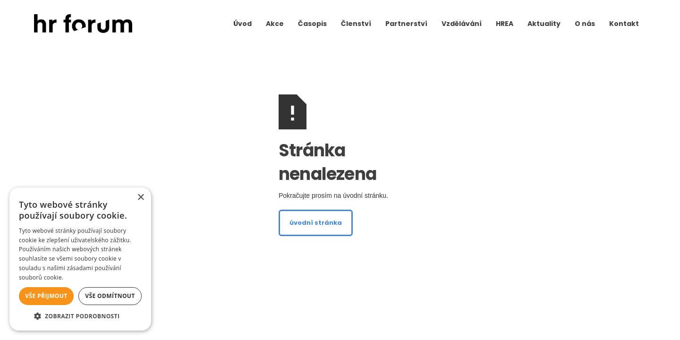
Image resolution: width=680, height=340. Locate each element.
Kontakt (624, 23)
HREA (504, 23)
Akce (275, 23)
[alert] (80, 259)
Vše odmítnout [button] (110, 296)
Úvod (242, 23)
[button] (80, 316)
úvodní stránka (315, 222)
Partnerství (406, 23)
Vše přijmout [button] (46, 296)
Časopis (312, 23)
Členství (356, 23)
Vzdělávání (462, 23)
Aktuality (544, 23)
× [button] (140, 197)
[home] (83, 24)
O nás (585, 23)
